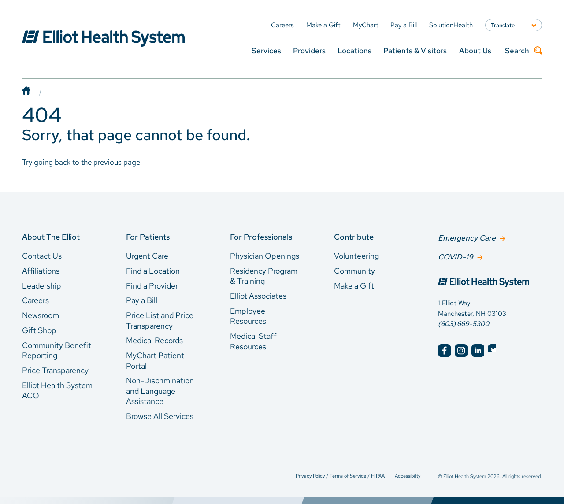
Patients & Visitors (415, 50)
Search (523, 50)
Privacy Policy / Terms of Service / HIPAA (340, 475)
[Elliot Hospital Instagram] (461, 349)
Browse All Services (159, 416)
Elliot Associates (258, 296)
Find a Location (153, 271)
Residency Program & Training (263, 276)
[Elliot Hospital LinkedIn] (477, 349)
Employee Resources (248, 316)
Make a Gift (354, 286)
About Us (475, 50)
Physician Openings (264, 256)
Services (266, 50)
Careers (35, 300)
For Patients (148, 237)
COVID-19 (455, 256)
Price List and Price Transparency (159, 320)
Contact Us (42, 256)
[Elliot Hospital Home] (490, 282)
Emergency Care (467, 237)
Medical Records (154, 340)
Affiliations (40, 271)
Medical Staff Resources (253, 341)
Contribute (354, 237)
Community (354, 271)
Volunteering (356, 256)
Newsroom (40, 315)
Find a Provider (152, 286)
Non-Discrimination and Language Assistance (160, 390)
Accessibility (407, 475)
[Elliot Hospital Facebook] (444, 349)
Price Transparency (55, 370)
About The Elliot (51, 237)
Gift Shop (39, 330)
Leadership (41, 286)
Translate (503, 25)
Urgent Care (147, 256)
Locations (354, 50)
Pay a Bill (141, 300)
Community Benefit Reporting (56, 350)
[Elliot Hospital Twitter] (494, 349)
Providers (309, 50)
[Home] (35, 91)
